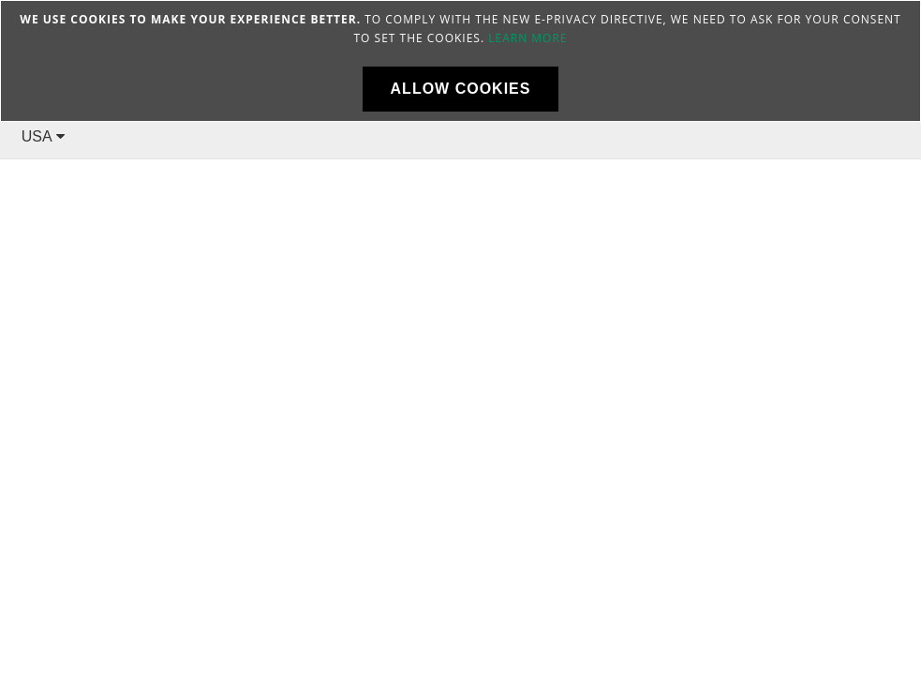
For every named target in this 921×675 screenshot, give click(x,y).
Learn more (527, 38)
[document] (460, 61)
